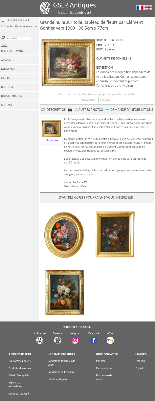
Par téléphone (104, 368)
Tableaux (105, 100)
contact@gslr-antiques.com (22, 26)
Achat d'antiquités (18, 375)
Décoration (88, 100)
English (139, 368)
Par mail (101, 361)
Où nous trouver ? (18, 393)
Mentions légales (57, 379)
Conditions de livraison (61, 372)
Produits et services (19, 368)
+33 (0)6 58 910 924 (17, 20)
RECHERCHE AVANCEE (13, 51)
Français (140, 361)
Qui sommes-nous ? (19, 361)
